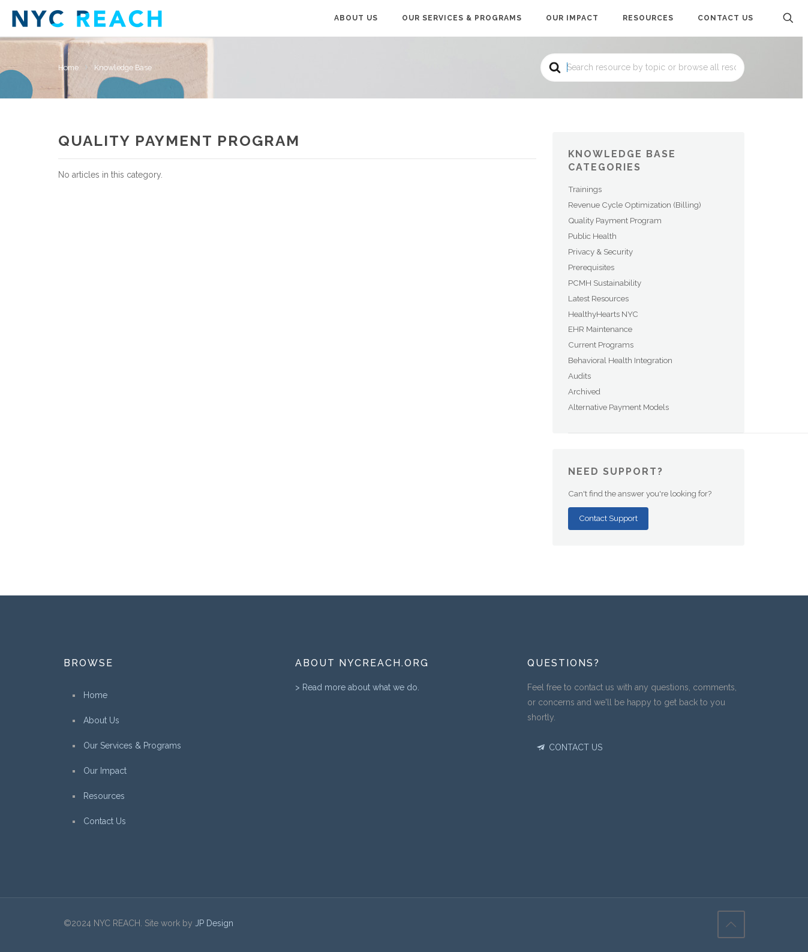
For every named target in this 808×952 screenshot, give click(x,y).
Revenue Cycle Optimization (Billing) (634, 204)
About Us (101, 720)
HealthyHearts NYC (603, 314)
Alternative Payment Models (618, 407)
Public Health (592, 236)
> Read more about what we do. (357, 687)
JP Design (214, 923)
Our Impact (105, 771)
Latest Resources (598, 298)
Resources (104, 796)
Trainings (585, 189)
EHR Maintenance (600, 329)
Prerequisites (591, 267)
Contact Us (104, 821)
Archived (584, 391)
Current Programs (600, 344)
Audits (579, 376)
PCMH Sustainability (604, 283)
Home (95, 695)
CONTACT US (569, 747)
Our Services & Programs (132, 745)
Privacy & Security (600, 251)
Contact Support (608, 518)
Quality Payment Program (615, 220)
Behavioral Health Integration (620, 360)
